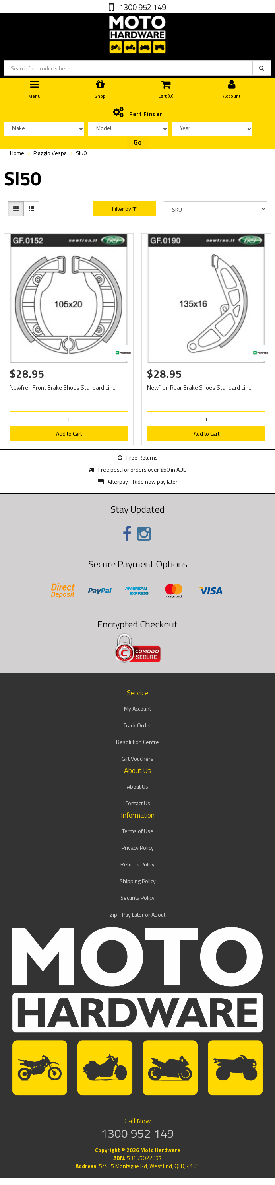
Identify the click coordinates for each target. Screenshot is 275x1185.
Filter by (124, 209)
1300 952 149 (142, 7)
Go (138, 142)
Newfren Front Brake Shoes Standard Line (63, 387)
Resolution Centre (137, 742)
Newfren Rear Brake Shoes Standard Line (199, 387)
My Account (137, 708)
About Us (137, 786)
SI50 (81, 153)
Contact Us (137, 803)
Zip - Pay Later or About (137, 914)
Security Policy (137, 898)
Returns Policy (137, 864)
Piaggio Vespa (50, 153)
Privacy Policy (138, 847)
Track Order (137, 725)
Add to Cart (69, 433)
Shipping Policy (138, 881)
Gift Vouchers (137, 758)
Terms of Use (137, 831)
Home (17, 153)
